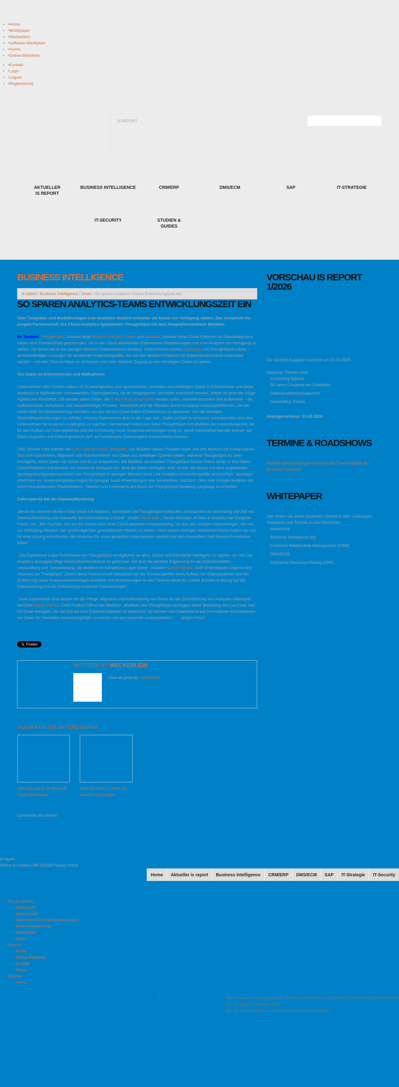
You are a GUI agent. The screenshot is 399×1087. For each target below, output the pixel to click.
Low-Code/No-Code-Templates (99, 449)
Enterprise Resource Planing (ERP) (302, 562)
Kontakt (16, 64)
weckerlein (128, 665)
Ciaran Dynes (46, 605)
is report (29, 293)
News (86, 293)
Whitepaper (19, 30)
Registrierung (21, 83)
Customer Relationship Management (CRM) (309, 545)
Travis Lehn (150, 517)
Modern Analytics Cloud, (114, 336)
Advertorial (280, 528)
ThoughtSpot (52, 336)
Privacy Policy (66, 865)
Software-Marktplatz (27, 43)
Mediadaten (20, 36)
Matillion (152, 336)
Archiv (15, 49)
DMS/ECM (279, 554)
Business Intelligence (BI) (293, 537)
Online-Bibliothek (24, 55)
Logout (15, 77)
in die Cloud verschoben (132, 399)
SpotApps (193, 349)
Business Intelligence (70, 277)
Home (14, 24)
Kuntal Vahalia (180, 567)
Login (14, 71)
